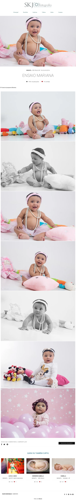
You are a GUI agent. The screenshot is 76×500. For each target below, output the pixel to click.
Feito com (38, 498)
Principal (16, 12)
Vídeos (44, 12)
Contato (60, 12)
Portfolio (25, 12)
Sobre (52, 12)
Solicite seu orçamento (67, 443)
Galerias (35, 12)
